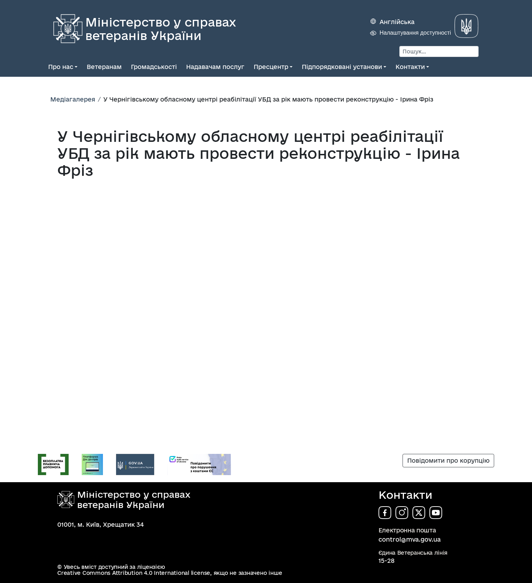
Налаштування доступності (415, 33)
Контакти (410, 66)
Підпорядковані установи (342, 66)
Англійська (397, 21)
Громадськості (154, 66)
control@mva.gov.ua (409, 539)
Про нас (60, 66)
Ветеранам (104, 66)
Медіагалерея (72, 99)
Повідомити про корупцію (448, 460)
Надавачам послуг (215, 66)
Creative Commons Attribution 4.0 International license (133, 573)
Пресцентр (271, 66)
